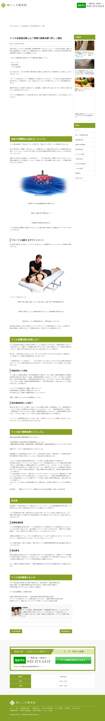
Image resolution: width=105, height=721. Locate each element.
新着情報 (16, 26)
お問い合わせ (52, 20)
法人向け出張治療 (69, 13)
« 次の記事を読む (16, 631)
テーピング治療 (79, 154)
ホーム (8, 13)
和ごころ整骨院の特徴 (23, 13)
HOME (11, 26)
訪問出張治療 (79, 149)
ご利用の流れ (54, 13)
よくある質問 (84, 13)
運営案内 (95, 13)
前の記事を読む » (66, 631)
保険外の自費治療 (80, 144)
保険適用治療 (79, 140)
